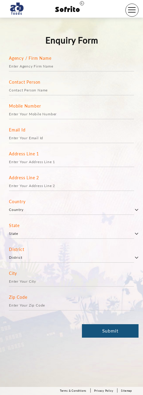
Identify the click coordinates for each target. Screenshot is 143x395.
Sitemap (126, 390)
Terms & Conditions (73, 390)
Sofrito (69, 9)
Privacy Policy (103, 390)
